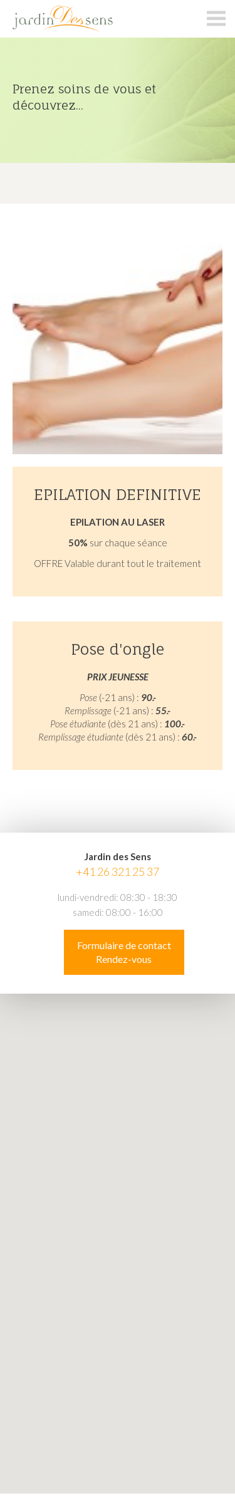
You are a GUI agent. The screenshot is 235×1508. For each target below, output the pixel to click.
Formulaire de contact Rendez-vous (124, 952)
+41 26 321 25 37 (117, 871)
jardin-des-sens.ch (91, 19)
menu (216, 19)
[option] (117, 100)
